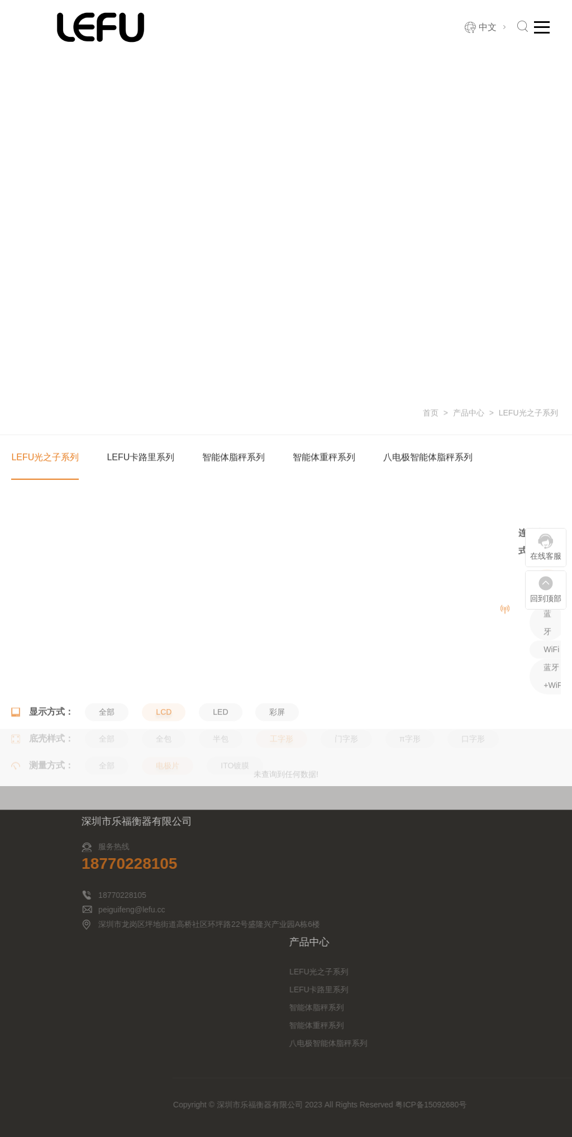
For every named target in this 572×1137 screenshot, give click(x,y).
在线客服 (545, 555)
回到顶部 (545, 598)
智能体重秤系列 (324, 458)
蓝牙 (547, 666)
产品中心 (468, 413)
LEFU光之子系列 (528, 413)
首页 (430, 413)
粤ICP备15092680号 (519, 1104)
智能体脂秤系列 (233, 458)
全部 (547, 630)
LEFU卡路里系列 (140, 458)
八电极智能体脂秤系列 (428, 458)
